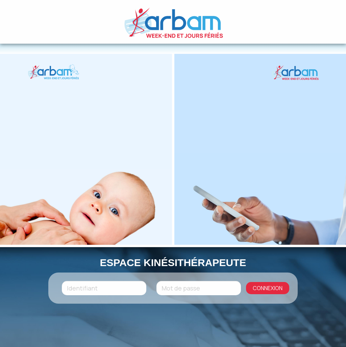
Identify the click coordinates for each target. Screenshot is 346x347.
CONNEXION (267, 288)
